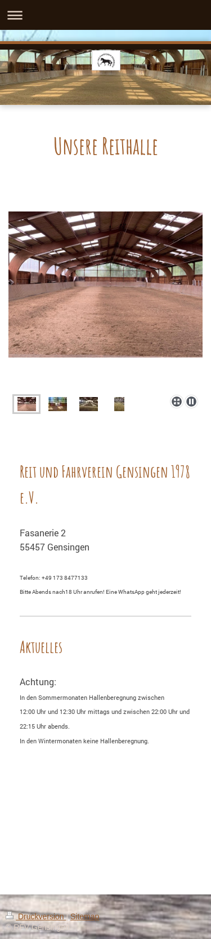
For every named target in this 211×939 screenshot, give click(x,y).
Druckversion (36, 916)
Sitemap (84, 916)
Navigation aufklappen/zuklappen (105, 15)
